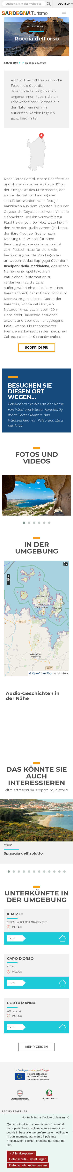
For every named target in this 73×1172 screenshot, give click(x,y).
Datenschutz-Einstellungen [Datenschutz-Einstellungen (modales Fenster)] (27, 1159)
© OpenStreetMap (40, 673)
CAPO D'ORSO (20, 959)
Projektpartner (14, 1111)
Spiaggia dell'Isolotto (23, 853)
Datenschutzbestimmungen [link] (28, 1165)
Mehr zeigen (36, 1047)
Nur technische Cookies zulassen (47, 1117)
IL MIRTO (15, 914)
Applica (49, 3)
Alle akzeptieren (21, 1153)
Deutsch (64, 3)
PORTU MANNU (21, 1003)
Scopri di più (36, 347)
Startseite (11, 62)
